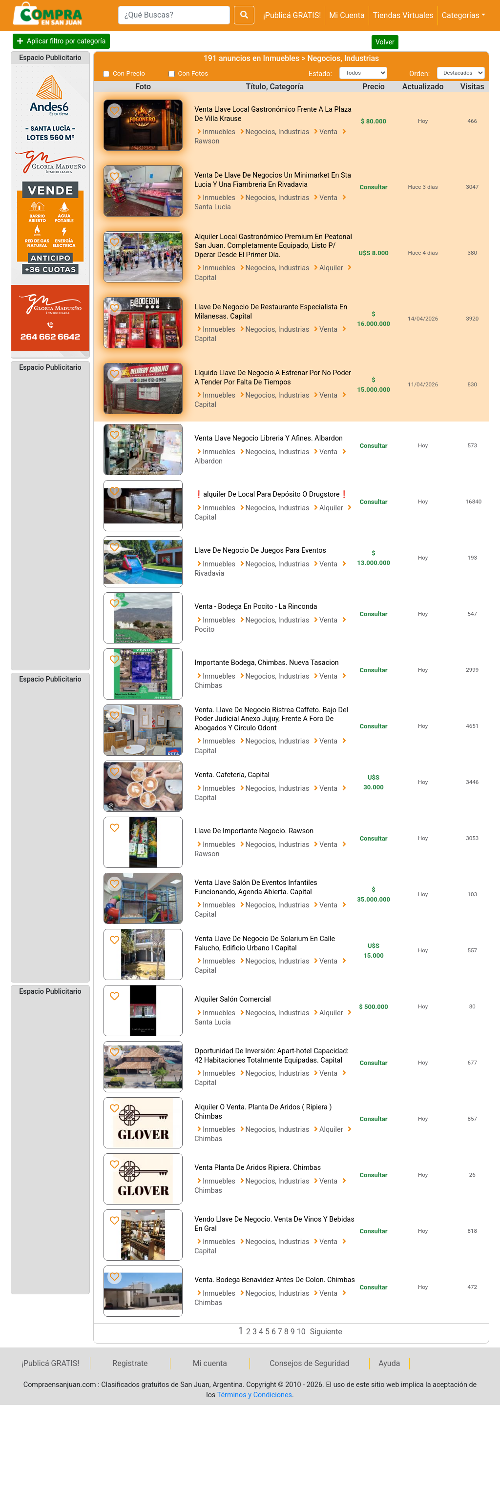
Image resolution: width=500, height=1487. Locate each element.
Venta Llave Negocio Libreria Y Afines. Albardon (268, 438)
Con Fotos (193, 73)
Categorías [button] (460, 15)
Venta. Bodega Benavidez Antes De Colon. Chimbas (274, 1280)
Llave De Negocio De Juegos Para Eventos (260, 550)
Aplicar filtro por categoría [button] (66, 41)
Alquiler (332, 268)
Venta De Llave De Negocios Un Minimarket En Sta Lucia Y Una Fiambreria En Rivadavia (272, 180)
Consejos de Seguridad (310, 1363)
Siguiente (326, 1331)
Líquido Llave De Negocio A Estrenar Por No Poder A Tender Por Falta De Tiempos (272, 377)
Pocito (204, 629)
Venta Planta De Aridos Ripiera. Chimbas (257, 1168)
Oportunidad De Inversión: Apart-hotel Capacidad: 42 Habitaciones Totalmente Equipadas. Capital (271, 1056)
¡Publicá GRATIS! (292, 15)
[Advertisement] (50, 520)
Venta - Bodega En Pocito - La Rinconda (255, 607)
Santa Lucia (212, 207)
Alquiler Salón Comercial (232, 999)
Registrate (129, 1363)
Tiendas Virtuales (403, 15)
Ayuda (389, 1363)
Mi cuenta (210, 1363)
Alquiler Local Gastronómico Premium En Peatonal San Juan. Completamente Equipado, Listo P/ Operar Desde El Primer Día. (273, 246)
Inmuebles (220, 132)
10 (302, 1331)
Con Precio (129, 73)
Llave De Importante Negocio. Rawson (253, 831)
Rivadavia (209, 573)
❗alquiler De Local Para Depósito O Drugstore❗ (271, 494)
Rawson (206, 141)
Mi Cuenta (346, 15)
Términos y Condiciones (254, 1395)
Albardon (208, 461)
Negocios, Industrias (279, 132)
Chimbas (208, 686)
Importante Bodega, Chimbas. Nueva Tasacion (266, 663)
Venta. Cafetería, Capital (232, 775)
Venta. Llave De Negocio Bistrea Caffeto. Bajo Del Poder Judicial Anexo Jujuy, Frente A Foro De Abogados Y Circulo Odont (271, 719)
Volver (385, 42)
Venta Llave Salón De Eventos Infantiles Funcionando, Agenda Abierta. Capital (255, 887)
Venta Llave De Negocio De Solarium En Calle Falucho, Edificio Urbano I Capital (264, 943)
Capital (205, 278)
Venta (329, 132)
